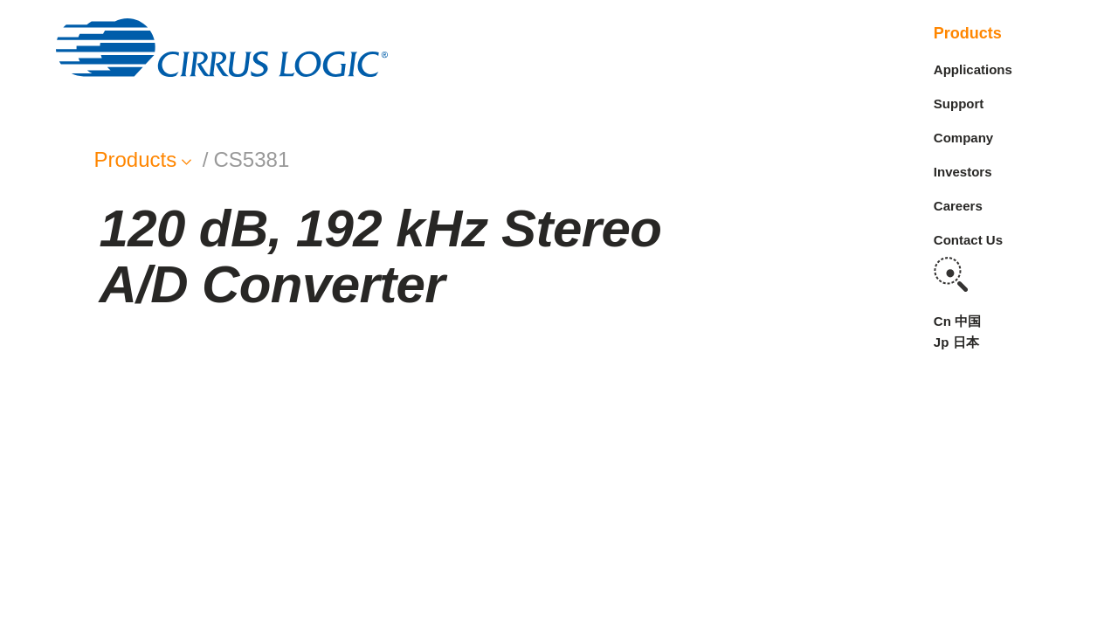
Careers (958, 205)
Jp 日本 (956, 342)
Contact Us (968, 239)
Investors (963, 171)
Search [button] (951, 274)
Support (959, 103)
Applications (973, 69)
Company (963, 137)
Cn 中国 (957, 321)
